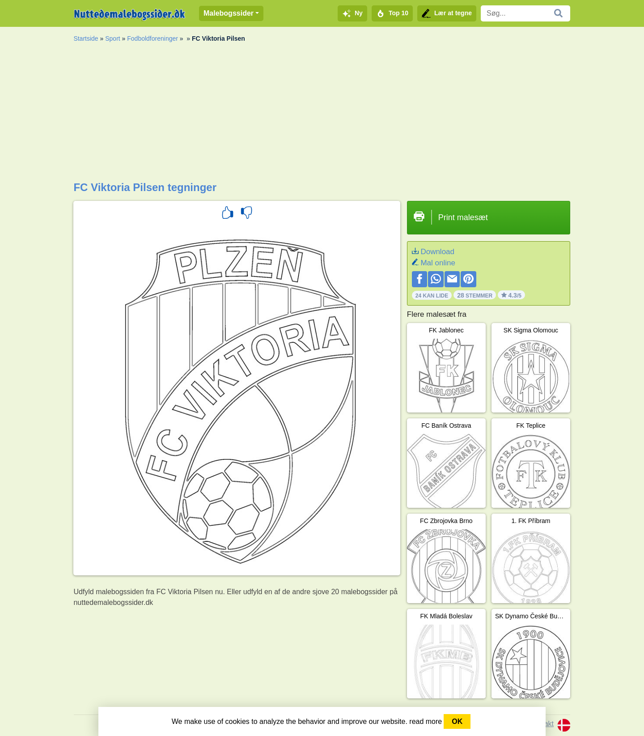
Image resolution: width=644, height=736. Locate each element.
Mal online (437, 263)
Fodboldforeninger (152, 38)
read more (425, 721)
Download (437, 251)
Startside (85, 38)
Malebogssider (228, 13)
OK (457, 721)
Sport (112, 38)
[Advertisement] (321, 114)
